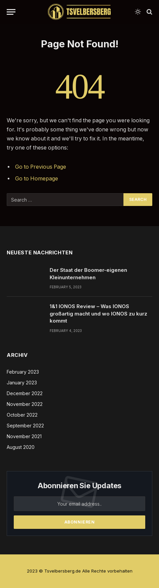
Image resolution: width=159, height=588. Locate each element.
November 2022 (25, 404)
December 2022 (25, 393)
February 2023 (23, 372)
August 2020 (21, 447)
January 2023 (22, 382)
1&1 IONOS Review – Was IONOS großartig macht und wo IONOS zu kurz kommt (98, 313)
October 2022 (22, 415)
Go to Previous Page (40, 167)
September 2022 (25, 425)
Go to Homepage (36, 178)
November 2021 (24, 436)
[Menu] (11, 11)
